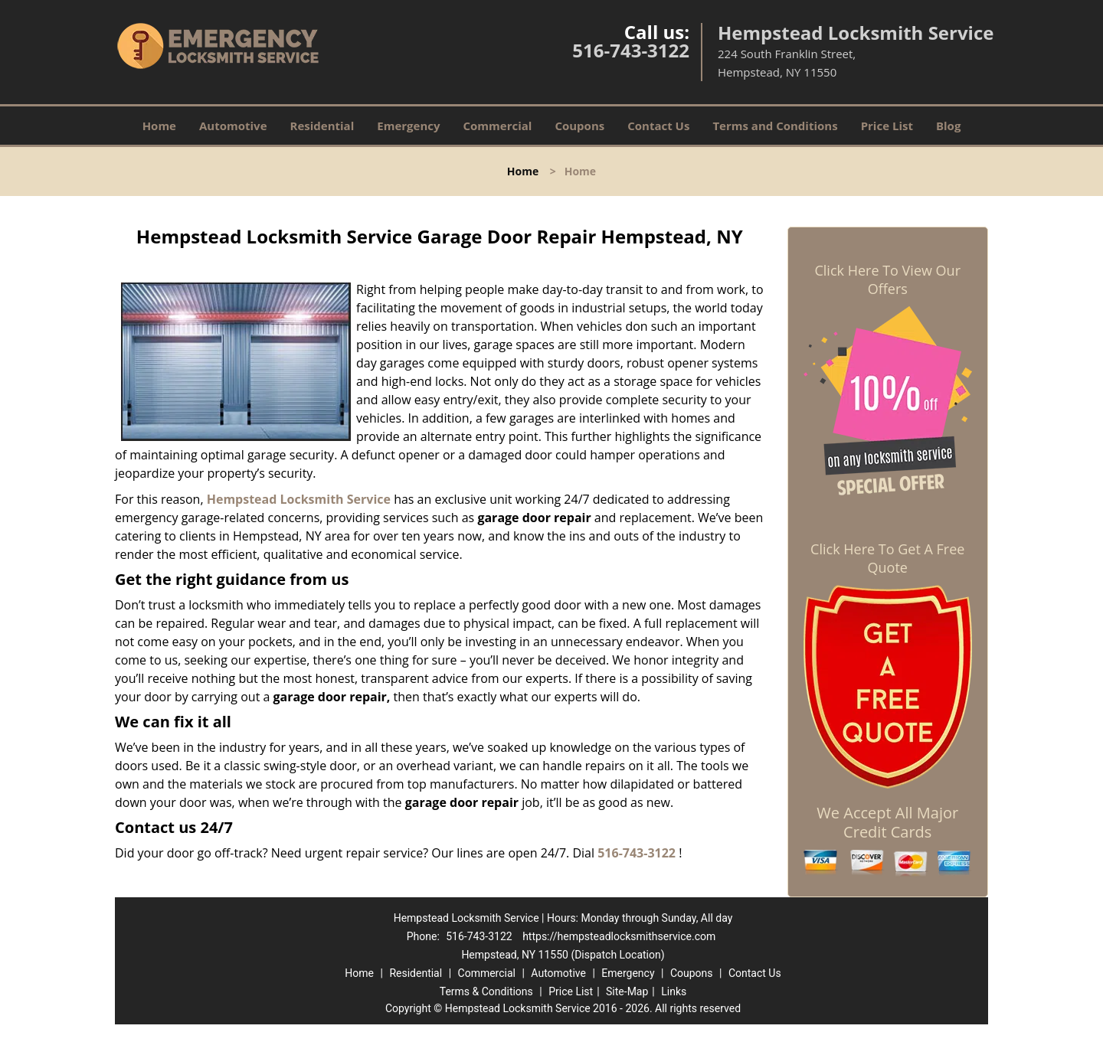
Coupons (579, 125)
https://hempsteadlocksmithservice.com (618, 936)
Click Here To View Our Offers (887, 279)
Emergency (408, 125)
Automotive (233, 125)
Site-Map (627, 991)
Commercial (497, 125)
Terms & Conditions (486, 991)
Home (159, 125)
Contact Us (658, 125)
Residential (322, 125)
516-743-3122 (630, 50)
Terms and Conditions (774, 125)
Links (673, 991)
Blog (948, 125)
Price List (887, 125)
